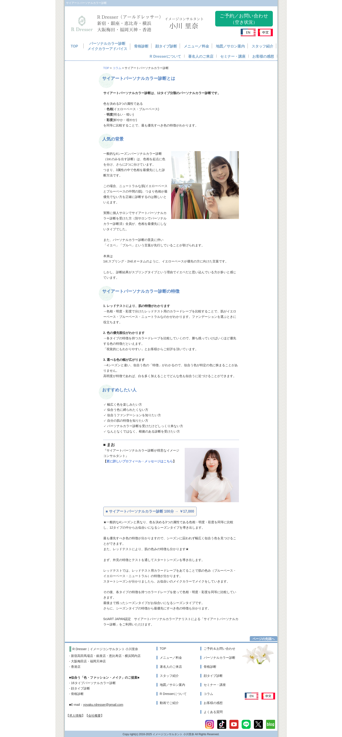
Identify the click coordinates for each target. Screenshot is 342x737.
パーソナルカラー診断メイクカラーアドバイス (107, 46)
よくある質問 (213, 712)
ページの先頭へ (263, 639)
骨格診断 (141, 46)
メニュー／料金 (196, 46)
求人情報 (75, 715)
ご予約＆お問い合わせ (219, 648)
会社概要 (94, 715)
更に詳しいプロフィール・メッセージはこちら (139, 461)
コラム (117, 68)
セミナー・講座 (232, 56)
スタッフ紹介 (262, 46)
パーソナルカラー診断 (219, 657)
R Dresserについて (165, 56)
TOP (74, 46)
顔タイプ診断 (166, 46)
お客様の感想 (263, 56)
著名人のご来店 (200, 56)
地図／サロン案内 (230, 46)
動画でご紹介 (169, 703)
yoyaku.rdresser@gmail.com (103, 704)
